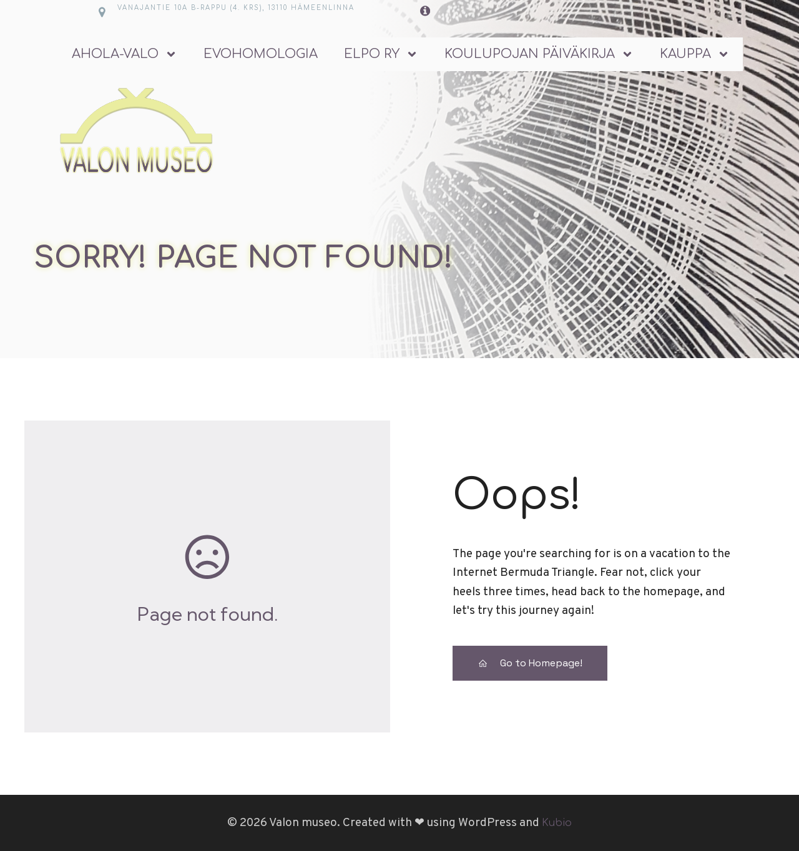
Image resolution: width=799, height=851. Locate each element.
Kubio (557, 823)
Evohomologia (260, 54)
